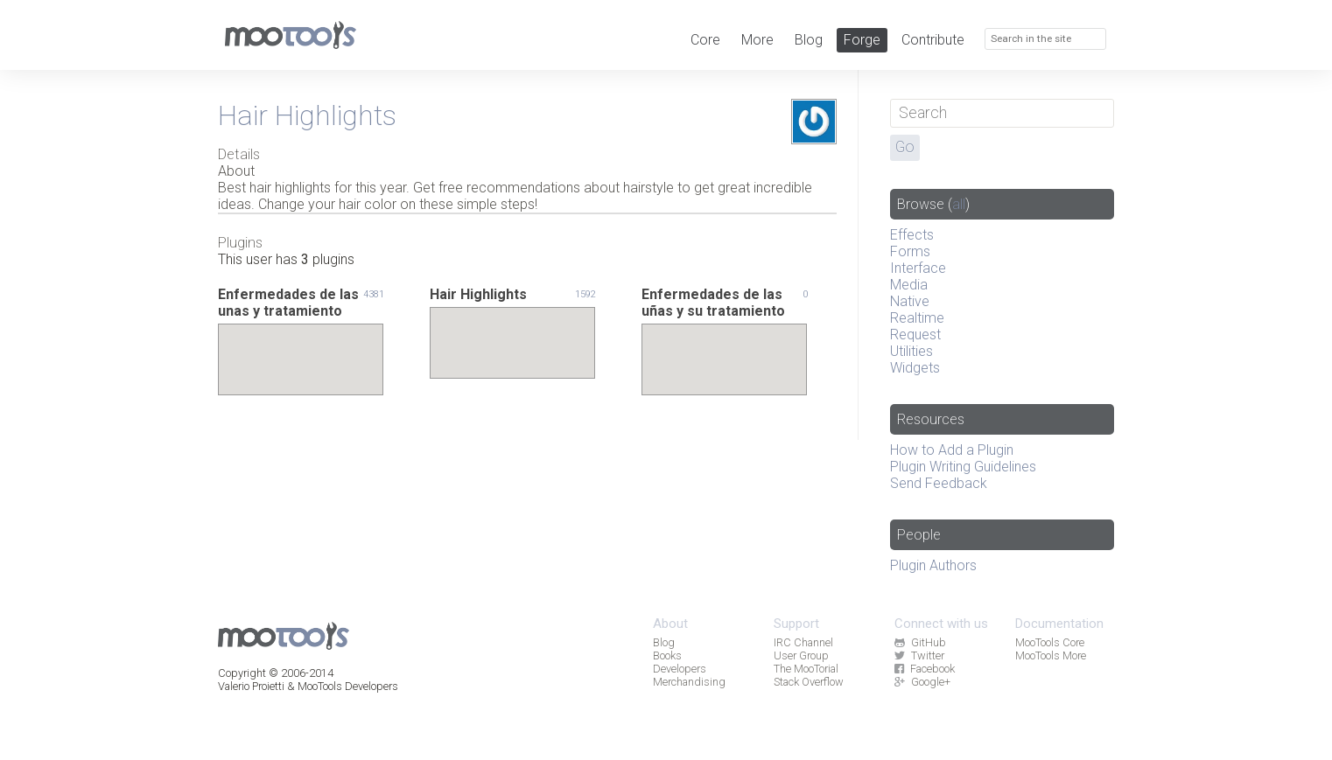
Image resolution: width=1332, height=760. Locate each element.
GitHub (919, 642)
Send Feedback (938, 483)
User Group (801, 655)
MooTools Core (1049, 642)
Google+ (922, 681)
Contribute (932, 39)
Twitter (918, 655)
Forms (910, 251)
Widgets (915, 367)
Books (667, 655)
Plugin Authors (933, 565)
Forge (862, 39)
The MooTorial (806, 668)
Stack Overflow (809, 681)
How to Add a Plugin (951, 450)
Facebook (924, 668)
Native (909, 301)
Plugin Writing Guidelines (963, 466)
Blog (809, 39)
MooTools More (1050, 655)
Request (915, 334)
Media (909, 284)
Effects (912, 235)
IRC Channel (803, 642)
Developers (679, 668)
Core (705, 39)
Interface (918, 268)
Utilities (911, 351)
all (958, 204)
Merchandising (689, 681)
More (757, 39)
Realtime (917, 318)
